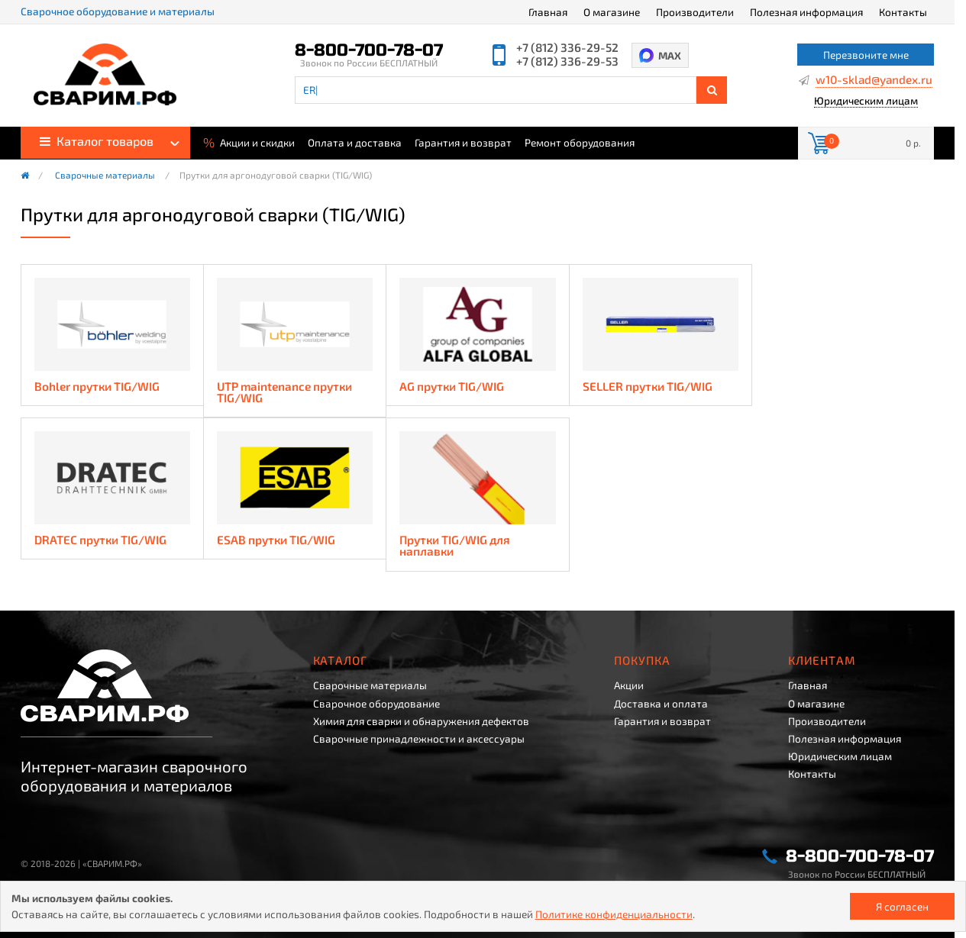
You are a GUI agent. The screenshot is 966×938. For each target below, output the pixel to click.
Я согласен (902, 906)
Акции (629, 685)
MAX (669, 55)
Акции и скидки (249, 141)
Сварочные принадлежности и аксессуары (419, 739)
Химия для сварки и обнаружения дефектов (421, 721)
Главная (547, 11)
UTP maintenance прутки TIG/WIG (284, 393)
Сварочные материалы (105, 175)
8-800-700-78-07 (369, 50)
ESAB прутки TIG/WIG (276, 540)
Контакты (903, 11)
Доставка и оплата (661, 704)
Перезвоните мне (866, 54)
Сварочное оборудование (376, 704)
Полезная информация (806, 11)
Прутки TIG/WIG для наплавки (454, 546)
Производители (695, 11)
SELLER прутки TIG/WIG (647, 386)
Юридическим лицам (866, 101)
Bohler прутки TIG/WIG (97, 386)
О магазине (611, 11)
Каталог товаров (96, 141)
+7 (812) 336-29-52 (567, 47)
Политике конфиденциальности (614, 913)
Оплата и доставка (355, 142)
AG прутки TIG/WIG (451, 386)
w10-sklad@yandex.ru (874, 80)
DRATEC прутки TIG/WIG (100, 540)
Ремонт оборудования (580, 142)
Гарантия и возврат (463, 142)
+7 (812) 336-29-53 (567, 61)
